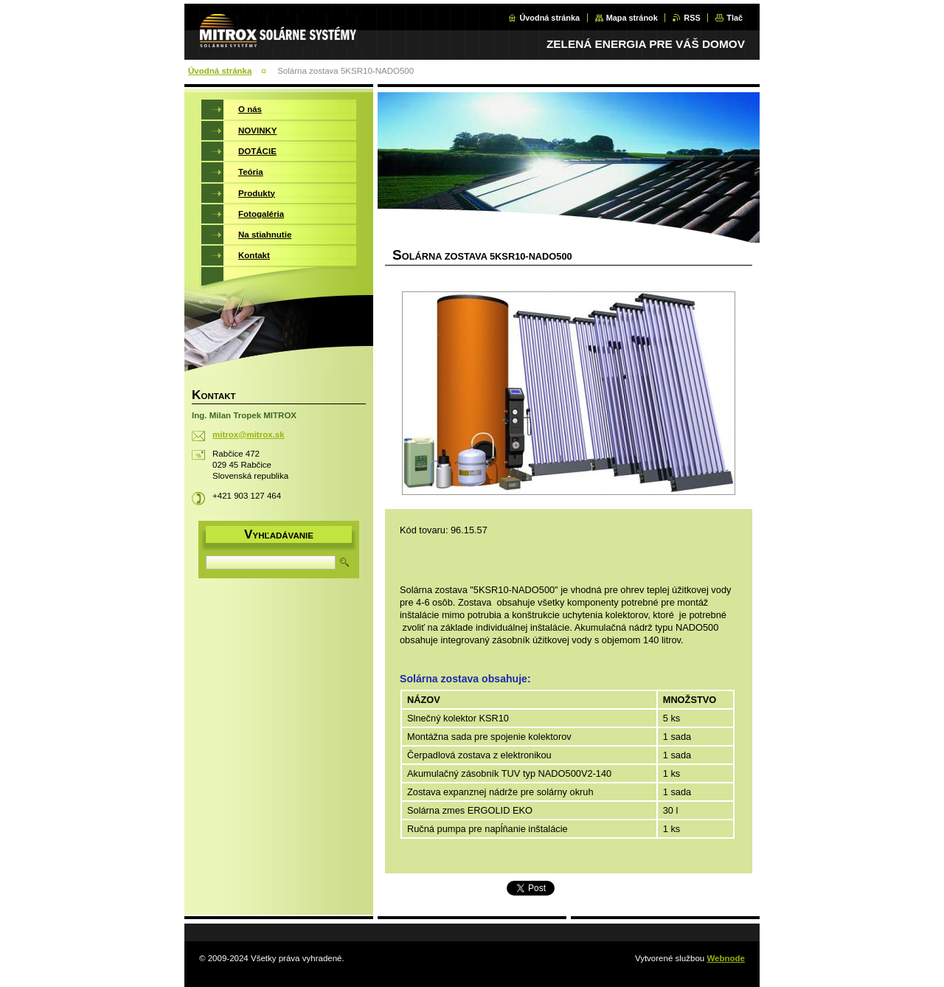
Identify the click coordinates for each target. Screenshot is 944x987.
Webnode (726, 958)
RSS (692, 17)
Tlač (734, 17)
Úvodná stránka (549, 17)
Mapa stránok (632, 17)
